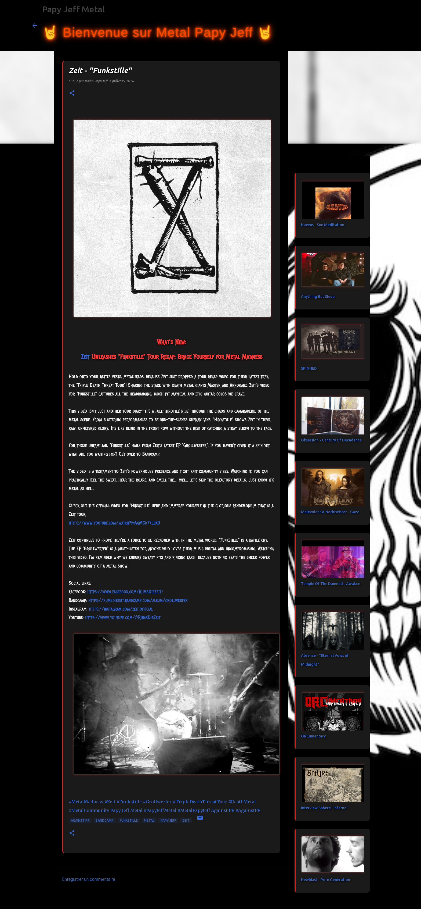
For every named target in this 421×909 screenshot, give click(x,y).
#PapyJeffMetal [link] (160, 810)
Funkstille (129, 820)
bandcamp (105, 820)
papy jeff (168, 820)
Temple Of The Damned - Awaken (330, 584)
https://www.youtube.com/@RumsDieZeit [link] (122, 618)
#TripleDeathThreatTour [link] (200, 801)
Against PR (80, 820)
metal (149, 820)
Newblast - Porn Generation (325, 880)
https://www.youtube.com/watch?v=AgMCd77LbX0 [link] (114, 523)
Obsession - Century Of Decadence (331, 440)
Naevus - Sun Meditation (322, 225)
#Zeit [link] (109, 801)
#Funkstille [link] (129, 801)
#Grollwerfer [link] (157, 801)
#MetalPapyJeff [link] (193, 810)
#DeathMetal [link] (242, 801)
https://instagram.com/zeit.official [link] (121, 609)
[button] (72, 93)
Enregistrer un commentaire (88, 879)
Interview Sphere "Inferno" (325, 808)
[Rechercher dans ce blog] (361, 25)
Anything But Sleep (318, 296)
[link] (85, 357)
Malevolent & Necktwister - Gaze (330, 512)
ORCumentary (313, 736)
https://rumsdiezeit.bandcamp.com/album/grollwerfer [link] (138, 600)
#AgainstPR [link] (247, 810)
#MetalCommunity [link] (89, 810)
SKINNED (309, 368)
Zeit (186, 820)
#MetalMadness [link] (86, 801)
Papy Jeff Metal (73, 9)
